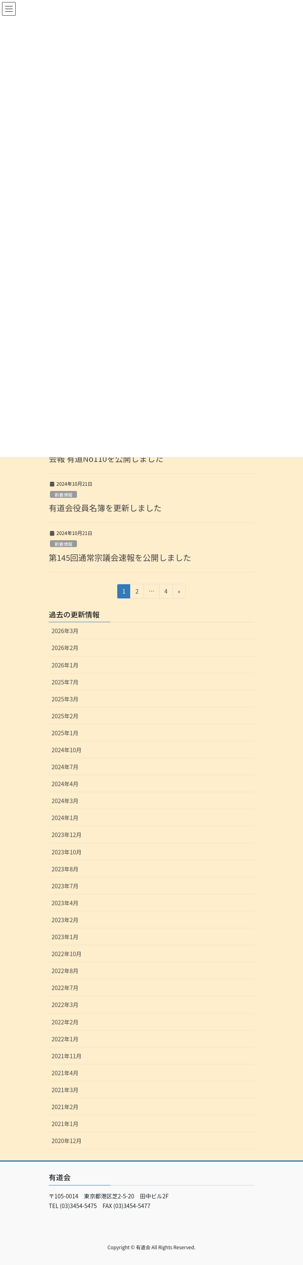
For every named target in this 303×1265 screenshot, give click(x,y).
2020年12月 (67, 1141)
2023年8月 (65, 869)
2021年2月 (65, 1107)
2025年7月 (65, 682)
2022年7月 (65, 988)
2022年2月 (65, 1022)
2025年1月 (65, 733)
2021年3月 (65, 1090)
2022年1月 (65, 1039)
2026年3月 (65, 631)
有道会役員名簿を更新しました (105, 508)
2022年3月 (65, 1005)
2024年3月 (65, 801)
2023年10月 (67, 852)
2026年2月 (65, 648)
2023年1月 (65, 937)
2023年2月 (65, 920)
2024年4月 (65, 784)
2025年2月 (65, 716)
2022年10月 (67, 954)
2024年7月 (65, 767)
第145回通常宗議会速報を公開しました (120, 557)
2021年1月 (65, 1124)
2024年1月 (65, 818)
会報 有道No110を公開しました (106, 458)
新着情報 (63, 494)
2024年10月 (67, 750)
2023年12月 (67, 835)
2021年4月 (65, 1073)
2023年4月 (65, 903)
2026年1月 (65, 665)
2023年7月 (65, 886)
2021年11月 (67, 1056)
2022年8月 (65, 971)
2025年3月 (65, 699)
